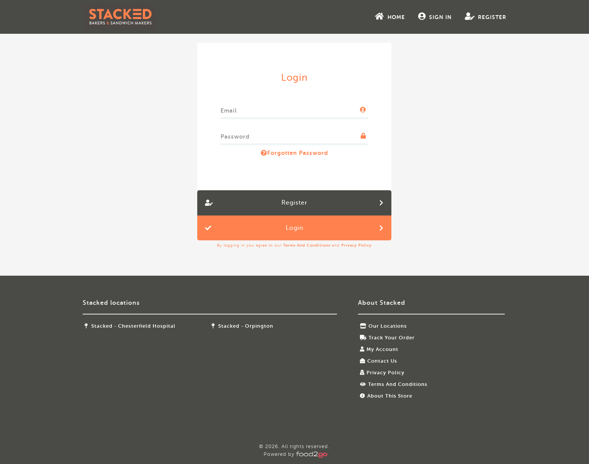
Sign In (422, 16)
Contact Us (375, 361)
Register (472, 16)
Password (235, 135)
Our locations (380, 326)
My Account (376, 349)
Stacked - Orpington (248, 326)
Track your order (384, 338)
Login (294, 227)
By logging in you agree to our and (294, 245)
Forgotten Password (294, 152)
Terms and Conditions (307, 245)
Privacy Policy (357, 245)
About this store (383, 396)
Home (377, 16)
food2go (133, 17)
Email (229, 109)
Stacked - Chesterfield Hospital (143, 326)
